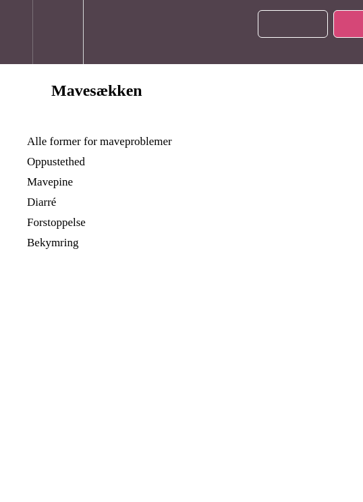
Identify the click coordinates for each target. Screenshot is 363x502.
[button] (16, 32)
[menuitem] (57, 32)
